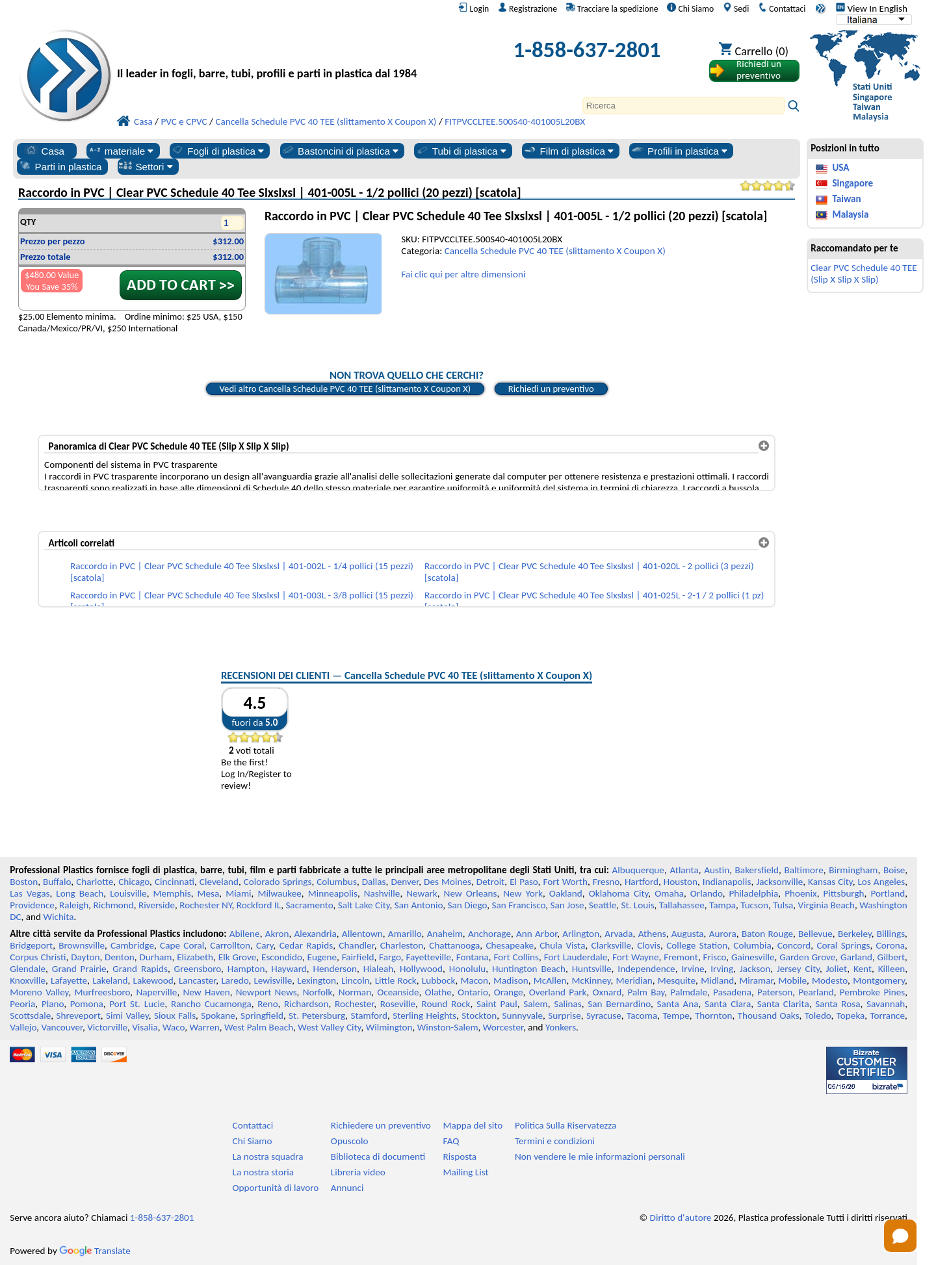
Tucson (754, 905)
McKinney (591, 980)
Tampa (722, 905)
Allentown (362, 933)
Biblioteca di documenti (378, 1156)
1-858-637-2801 (587, 49)
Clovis (648, 945)
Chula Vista (562, 945)
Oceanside (398, 992)
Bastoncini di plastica (339, 151)
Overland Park (558, 992)
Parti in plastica (60, 166)
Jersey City (798, 969)
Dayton (85, 957)
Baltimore (804, 870)
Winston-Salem (447, 1027)
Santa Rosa (837, 1004)
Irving (721, 969)
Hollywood (421, 969)
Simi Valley (127, 1015)
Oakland (565, 893)
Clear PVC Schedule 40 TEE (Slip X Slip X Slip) (863, 273)
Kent (862, 969)
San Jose (567, 905)
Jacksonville (779, 882)
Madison (510, 980)
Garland (856, 957)
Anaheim (445, 933)
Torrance (887, 1015)
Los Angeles (881, 882)
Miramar (756, 980)
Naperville (156, 992)
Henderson (335, 969)
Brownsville (81, 945)
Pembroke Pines (872, 992)
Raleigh (73, 905)
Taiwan (846, 199)
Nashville (382, 893)
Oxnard (606, 992)
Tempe (675, 1015)
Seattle (602, 905)
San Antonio (419, 905)
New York (523, 893)
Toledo (818, 1015)
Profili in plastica (678, 151)
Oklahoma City (619, 893)
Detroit (490, 882)
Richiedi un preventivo (551, 388)
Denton (120, 957)
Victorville (107, 1027)
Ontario (473, 992)
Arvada (618, 933)
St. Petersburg (317, 1015)
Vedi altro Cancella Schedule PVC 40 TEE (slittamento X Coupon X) (345, 388)
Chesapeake (510, 945)
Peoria (22, 1004)
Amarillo (405, 933)
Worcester (503, 1027)
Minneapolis (333, 893)
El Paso (524, 882)
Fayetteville (429, 957)
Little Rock (396, 980)
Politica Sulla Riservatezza (565, 1125)
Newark (421, 893)
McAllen (550, 980)
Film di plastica (568, 151)
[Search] (683, 105)
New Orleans (470, 893)
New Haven (206, 992)
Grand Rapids (140, 969)
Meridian (634, 980)
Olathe (438, 992)
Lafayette (69, 980)
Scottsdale (30, 1015)
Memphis (172, 893)
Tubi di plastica (460, 151)
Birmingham (853, 870)
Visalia (145, 1027)
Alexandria (315, 933)
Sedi (736, 8)
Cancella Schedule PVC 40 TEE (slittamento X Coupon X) (555, 251)
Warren (205, 1027)
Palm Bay (645, 992)
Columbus (337, 882)
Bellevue (815, 933)
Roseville (397, 1004)
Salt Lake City (364, 905)
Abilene (244, 933)
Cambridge (132, 945)
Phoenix (800, 893)
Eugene (322, 957)
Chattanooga (454, 945)
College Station (696, 945)
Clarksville (612, 945)
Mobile (793, 980)
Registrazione (527, 8)
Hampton (246, 969)
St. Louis (637, 905)
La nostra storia (263, 1172)
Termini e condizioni (555, 1141)
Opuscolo (350, 1141)
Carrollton (230, 945)
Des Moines (447, 882)
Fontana (472, 957)
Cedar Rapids (306, 945)
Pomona (86, 1004)
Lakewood (153, 980)
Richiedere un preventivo (381, 1125)
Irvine (692, 969)
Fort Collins (517, 957)
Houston (680, 882)
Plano (53, 1004)
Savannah (885, 1004)
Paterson (774, 992)
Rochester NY (205, 905)
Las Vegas (29, 893)
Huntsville (592, 969)
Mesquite (677, 980)
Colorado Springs (278, 882)
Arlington (580, 933)
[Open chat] (900, 1236)
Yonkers (560, 1027)
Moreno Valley (39, 992)
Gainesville (752, 957)
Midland (717, 980)
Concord (794, 945)
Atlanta (684, 870)
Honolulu (467, 969)
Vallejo (23, 1027)
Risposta (460, 1156)
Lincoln (355, 980)
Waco (173, 1027)
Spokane (218, 1015)
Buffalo (57, 882)
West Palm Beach (258, 1027)
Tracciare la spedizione (612, 8)
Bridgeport (31, 945)
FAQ (451, 1141)
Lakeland (109, 980)
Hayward (288, 969)
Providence (32, 905)
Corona (890, 945)
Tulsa (783, 905)
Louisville (128, 893)
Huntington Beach (529, 969)
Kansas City (830, 882)
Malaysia (850, 214)
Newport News (266, 992)
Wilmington (389, 1027)
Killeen (891, 969)
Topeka (851, 1015)
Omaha (669, 893)
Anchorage (489, 933)
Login (473, 8)
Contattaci (781, 8)
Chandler (356, 945)
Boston (24, 882)
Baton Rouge (767, 933)
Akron (277, 933)
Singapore (852, 183)
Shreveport (79, 1015)
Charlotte (94, 882)
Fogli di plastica (217, 151)
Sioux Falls (175, 1015)
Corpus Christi (38, 957)
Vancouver (62, 1027)
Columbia (752, 945)
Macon (475, 980)
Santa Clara (728, 1004)
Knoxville (28, 980)
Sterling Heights (424, 1015)
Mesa (209, 893)
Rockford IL (259, 905)
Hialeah (378, 969)
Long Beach (79, 893)
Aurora (722, 933)
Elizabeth (195, 957)
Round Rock (446, 1004)
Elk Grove (237, 957)
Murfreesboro (103, 992)
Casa (44, 151)
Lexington (316, 980)
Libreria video (358, 1172)
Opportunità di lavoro (276, 1188)
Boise (894, 870)
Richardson (306, 1004)
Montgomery (879, 980)
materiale (121, 151)
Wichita (58, 917)
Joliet (836, 969)
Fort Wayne (635, 957)
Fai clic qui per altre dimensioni (463, 274)
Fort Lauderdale (576, 957)
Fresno (606, 882)
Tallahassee (682, 905)
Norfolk (318, 992)
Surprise (564, 1015)
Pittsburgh (844, 893)
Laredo (234, 980)
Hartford (641, 882)
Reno (267, 1004)
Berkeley (855, 933)
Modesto (830, 980)
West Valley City (329, 1027)
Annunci (347, 1188)
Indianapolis (727, 882)
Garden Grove (807, 957)
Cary (265, 945)
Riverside (156, 905)
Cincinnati (174, 882)
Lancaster (197, 980)
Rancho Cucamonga (211, 1004)
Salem (535, 1004)
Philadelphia (754, 893)
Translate (95, 1251)
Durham (155, 957)
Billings (891, 933)
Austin (716, 870)
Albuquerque (638, 870)
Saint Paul (496, 1004)
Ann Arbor (536, 933)
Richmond (114, 905)
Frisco (715, 957)
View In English (871, 8)
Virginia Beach (826, 905)
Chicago (134, 882)
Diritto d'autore (681, 1217)
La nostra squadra (268, 1156)
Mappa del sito (473, 1125)
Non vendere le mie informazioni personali (600, 1156)
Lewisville (273, 980)
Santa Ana (677, 1004)
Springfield (261, 1015)
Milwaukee (279, 893)
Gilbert (891, 957)
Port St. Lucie (136, 1004)
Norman (355, 992)
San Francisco (519, 905)
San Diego (468, 905)
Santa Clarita (783, 1004)
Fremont (681, 957)
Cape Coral (182, 945)
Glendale (28, 969)
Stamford (368, 1015)
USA (840, 167)
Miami (238, 893)
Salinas (567, 1004)
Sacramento (309, 905)
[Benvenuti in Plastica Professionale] (291, 53)
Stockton (479, 1015)
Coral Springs (843, 945)
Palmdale (688, 992)
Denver (405, 882)
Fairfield (358, 957)
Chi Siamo (690, 8)
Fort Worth (565, 882)
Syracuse (603, 1015)
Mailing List (466, 1172)
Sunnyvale (522, 1015)
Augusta (687, 933)
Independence (646, 969)
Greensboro (197, 969)
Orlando (706, 893)
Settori (145, 166)
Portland (887, 893)
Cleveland (219, 882)
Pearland (815, 992)
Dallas (374, 882)
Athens (652, 933)
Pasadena (732, 992)
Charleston (401, 945)
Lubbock (439, 980)
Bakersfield (757, 870)
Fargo (390, 957)
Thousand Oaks (769, 1015)
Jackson (755, 969)
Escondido (281, 957)
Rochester (354, 1004)
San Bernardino (619, 1004)
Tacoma (642, 1015)
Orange (508, 992)
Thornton (713, 1015)
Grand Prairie (79, 969)
